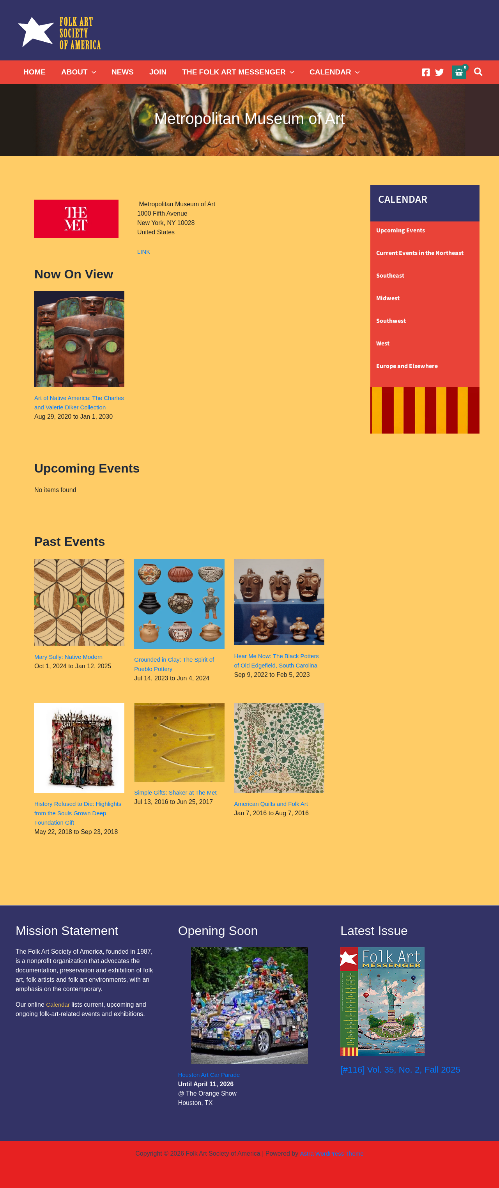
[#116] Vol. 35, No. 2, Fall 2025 (404, 1069)
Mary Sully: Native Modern (71, 666)
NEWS (121, 72)
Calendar (58, 1004)
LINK (144, 251)
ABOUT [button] (77, 72)
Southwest (391, 321)
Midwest (388, 298)
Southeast (390, 275)
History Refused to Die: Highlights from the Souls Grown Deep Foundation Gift (79, 828)
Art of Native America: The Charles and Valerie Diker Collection (70, 407)
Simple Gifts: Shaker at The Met (178, 807)
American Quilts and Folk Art (273, 819)
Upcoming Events (400, 230)
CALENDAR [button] (330, 72)
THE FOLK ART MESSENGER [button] (234, 72)
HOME (34, 72)
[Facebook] (425, 72)
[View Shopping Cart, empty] (459, 72)
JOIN (155, 72)
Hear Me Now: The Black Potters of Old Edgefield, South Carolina (277, 674)
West (382, 343)
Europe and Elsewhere (407, 366)
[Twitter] (439, 72)
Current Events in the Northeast (420, 253)
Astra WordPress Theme (331, 1153)
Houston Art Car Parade (211, 1074)
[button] (91, 72)
